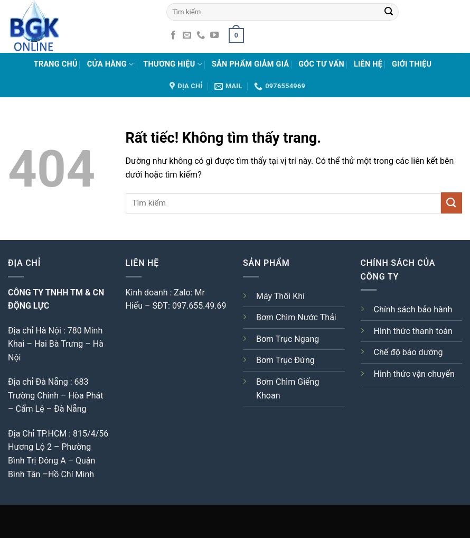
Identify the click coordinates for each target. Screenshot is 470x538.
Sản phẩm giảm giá (250, 64)
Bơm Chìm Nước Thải (296, 317)
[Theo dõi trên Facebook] (173, 35)
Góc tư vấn (321, 64)
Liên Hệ (368, 64)
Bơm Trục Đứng (285, 360)
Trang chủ (56, 64)
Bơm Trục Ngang (287, 339)
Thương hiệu (172, 64)
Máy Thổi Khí (280, 296)
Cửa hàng (110, 64)
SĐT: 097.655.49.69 (190, 306)
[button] (236, 35)
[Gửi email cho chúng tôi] (187, 35)
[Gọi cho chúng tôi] (200, 35)
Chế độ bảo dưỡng (408, 352)
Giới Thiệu (411, 64)
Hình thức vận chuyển (414, 374)
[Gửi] (389, 12)
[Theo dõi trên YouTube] (214, 35)
